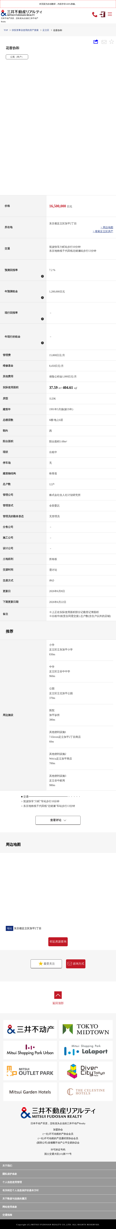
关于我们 (7, 1165)
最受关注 (40, 963)
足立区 (46, 30)
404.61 (68, 387)
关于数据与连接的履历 (14, 1198)
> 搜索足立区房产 (103, 231)
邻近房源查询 (58, 941)
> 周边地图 (107, 227)
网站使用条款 (9, 1206)
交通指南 (7, 1214)
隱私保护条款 (9, 1173)
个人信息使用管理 (12, 1182)
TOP (6, 30)
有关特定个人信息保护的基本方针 (20, 1190)
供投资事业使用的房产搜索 (25, 30)
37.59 (54, 387)
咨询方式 (75, 963)
